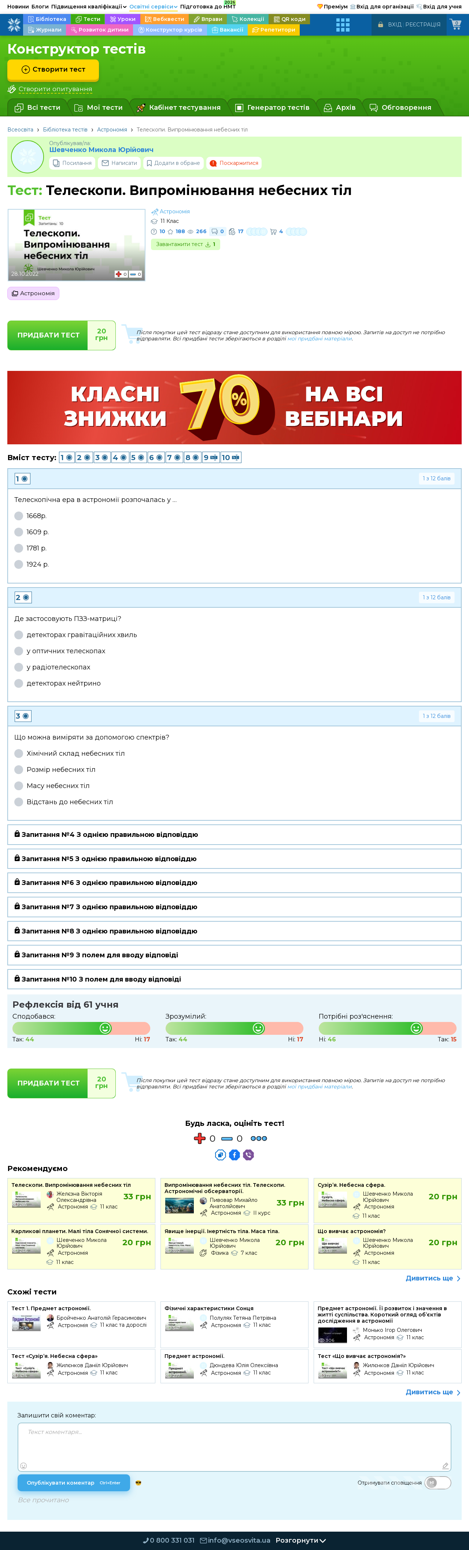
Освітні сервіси (153, 6)
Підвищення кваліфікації (89, 6)
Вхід (395, 24)
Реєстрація (423, 24)
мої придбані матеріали (319, 339)
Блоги (40, 6)
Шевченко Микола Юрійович (101, 150)
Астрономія (112, 129)
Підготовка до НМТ (208, 5)
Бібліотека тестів (65, 129)
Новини (18, 6)
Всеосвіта (20, 129)
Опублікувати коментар (75, 1484)
